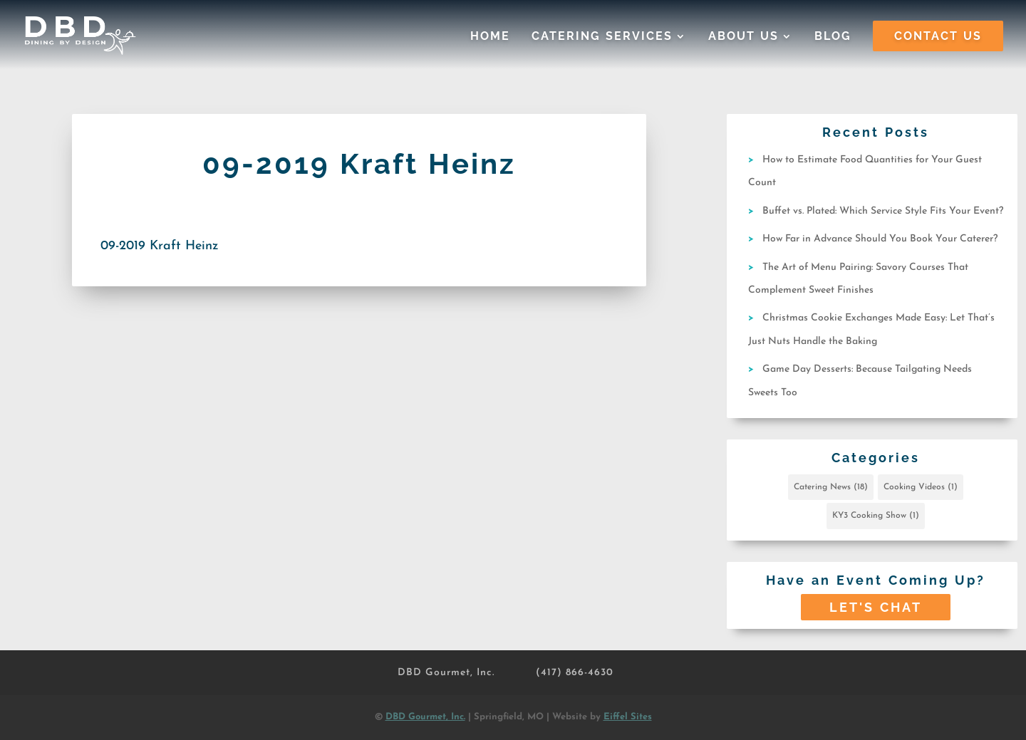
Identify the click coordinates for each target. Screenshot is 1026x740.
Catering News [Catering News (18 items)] (831, 487)
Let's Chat (875, 607)
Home (490, 37)
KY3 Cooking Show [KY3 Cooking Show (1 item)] (875, 515)
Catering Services (602, 37)
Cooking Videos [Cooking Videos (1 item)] (921, 487)
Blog (832, 37)
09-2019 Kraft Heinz (159, 246)
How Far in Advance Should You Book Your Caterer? (880, 239)
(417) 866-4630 (574, 672)
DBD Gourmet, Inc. (446, 672)
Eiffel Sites (627, 716)
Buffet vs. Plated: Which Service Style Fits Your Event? (882, 211)
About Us (743, 37)
